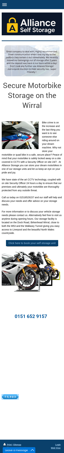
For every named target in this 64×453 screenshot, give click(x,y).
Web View (56, 448)
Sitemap (17, 444)
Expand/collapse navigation (32, 4)
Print (7, 444)
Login (58, 444)
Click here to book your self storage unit (32, 243)
